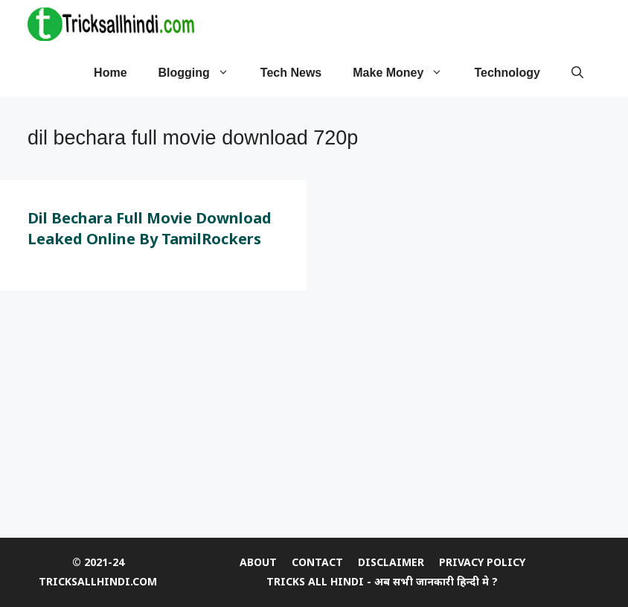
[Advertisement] (314, 418)
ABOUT (258, 562)
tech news (290, 72)
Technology (507, 72)
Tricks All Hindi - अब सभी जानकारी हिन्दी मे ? (382, 581)
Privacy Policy (482, 562)
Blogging (201, 72)
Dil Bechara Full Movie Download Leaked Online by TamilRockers (150, 228)
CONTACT (317, 562)
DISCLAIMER (391, 562)
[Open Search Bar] (577, 72)
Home (110, 72)
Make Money (405, 72)
